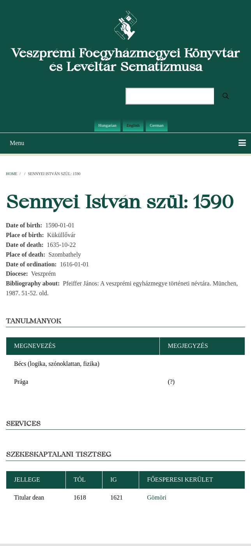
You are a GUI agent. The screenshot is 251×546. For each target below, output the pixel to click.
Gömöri (156, 497)
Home (11, 174)
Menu (17, 143)
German (156, 125)
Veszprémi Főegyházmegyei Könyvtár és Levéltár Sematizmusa (125, 59)
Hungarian (107, 125)
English (133, 125)
